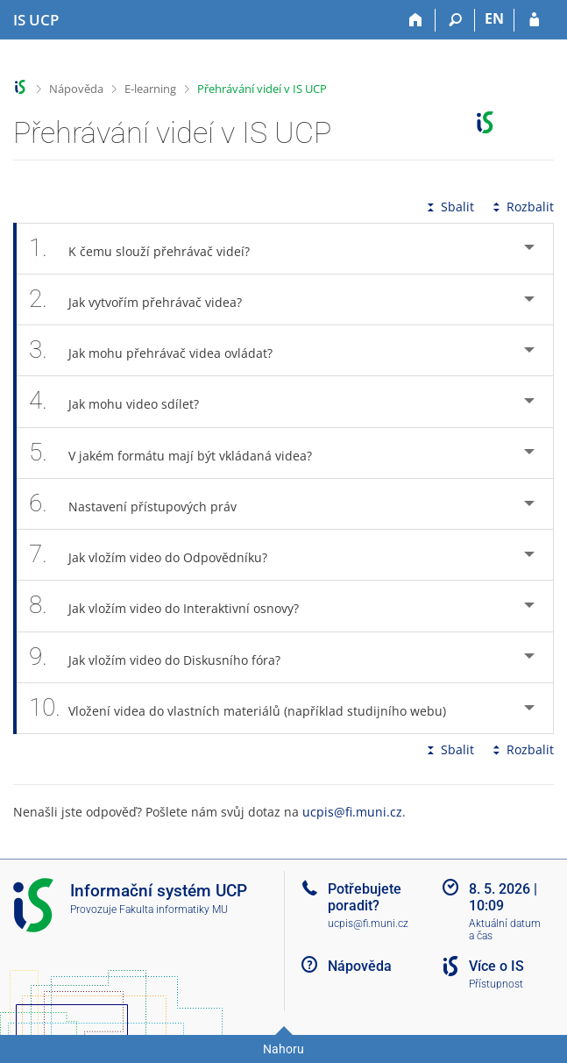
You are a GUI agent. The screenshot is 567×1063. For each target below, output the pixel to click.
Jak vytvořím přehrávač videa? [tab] (145, 299)
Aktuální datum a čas (505, 930)
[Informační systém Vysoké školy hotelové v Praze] (36, 20)
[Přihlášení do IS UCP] (534, 20)
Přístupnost (496, 984)
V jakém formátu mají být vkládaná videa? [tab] (180, 453)
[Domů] (416, 20)
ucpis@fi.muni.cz (352, 811)
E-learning (150, 88)
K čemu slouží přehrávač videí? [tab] (149, 248)
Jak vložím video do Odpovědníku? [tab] (158, 554)
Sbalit (448, 206)
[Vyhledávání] (455, 20)
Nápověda (76, 88)
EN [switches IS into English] (494, 18)
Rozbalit (521, 206)
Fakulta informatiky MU (173, 909)
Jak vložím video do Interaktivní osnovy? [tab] (173, 605)
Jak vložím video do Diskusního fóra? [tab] (164, 657)
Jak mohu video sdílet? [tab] (123, 401)
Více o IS (496, 966)
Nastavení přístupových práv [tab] (142, 504)
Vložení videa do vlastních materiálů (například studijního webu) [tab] (247, 708)
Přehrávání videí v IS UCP (262, 88)
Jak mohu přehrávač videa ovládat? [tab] (160, 350)
